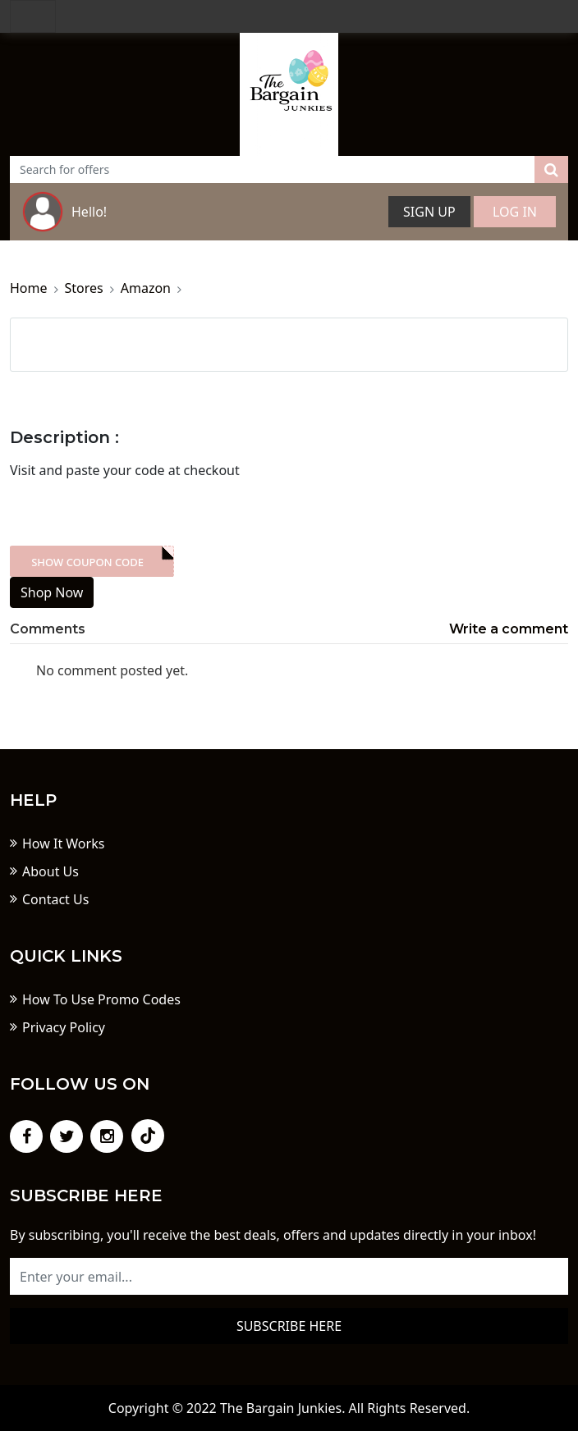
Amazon (146, 288)
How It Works (63, 843)
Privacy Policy (63, 1027)
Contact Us (55, 899)
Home (29, 288)
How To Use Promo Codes (101, 999)
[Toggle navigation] (33, 16)
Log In (515, 212)
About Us (50, 871)
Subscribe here (289, 1326)
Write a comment (508, 629)
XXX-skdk (91, 561)
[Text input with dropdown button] (272, 169)
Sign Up (429, 212)
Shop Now (52, 592)
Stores (84, 288)
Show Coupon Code (87, 562)
